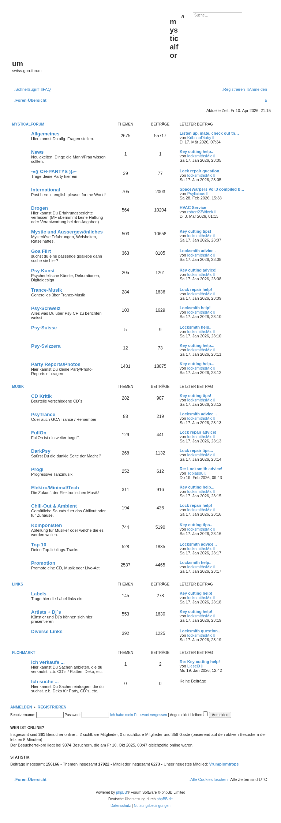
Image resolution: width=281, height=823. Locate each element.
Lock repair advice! (198, 432)
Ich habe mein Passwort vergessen (138, 715)
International (45, 189)
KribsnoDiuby (199, 137)
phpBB (121, 792)
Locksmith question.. (200, 631)
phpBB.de (165, 799)
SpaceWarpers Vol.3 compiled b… (212, 189)
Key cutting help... (197, 345)
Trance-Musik (46, 290)
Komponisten (46, 525)
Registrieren (52, 707)
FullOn (38, 432)
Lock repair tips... (196, 450)
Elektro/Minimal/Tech (55, 487)
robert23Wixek (200, 212)
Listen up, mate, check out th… (209, 133)
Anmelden (21, 707)
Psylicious (196, 193)
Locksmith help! (195, 308)
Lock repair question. (200, 171)
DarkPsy (40, 451)
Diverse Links (47, 631)
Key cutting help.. (196, 151)
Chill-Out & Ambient (54, 506)
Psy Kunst (43, 270)
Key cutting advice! (198, 270)
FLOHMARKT (23, 653)
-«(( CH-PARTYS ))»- (53, 171)
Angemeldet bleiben (189, 715)
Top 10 (38, 544)
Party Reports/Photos (55, 364)
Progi (37, 469)
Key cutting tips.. (196, 525)
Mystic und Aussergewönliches (67, 232)
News (37, 152)
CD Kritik (41, 396)
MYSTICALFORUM (28, 124)
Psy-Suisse (44, 327)
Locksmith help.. (195, 327)
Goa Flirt (41, 251)
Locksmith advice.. (198, 250)
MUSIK (18, 387)
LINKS (17, 584)
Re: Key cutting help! (200, 661)
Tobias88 (195, 473)
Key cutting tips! (195, 231)
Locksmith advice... (198, 414)
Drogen (39, 208)
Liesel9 (193, 666)
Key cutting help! (196, 593)
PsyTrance (43, 414)
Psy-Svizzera (46, 346)
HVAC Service (193, 207)
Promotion (43, 563)
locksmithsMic (199, 156)
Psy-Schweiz (45, 308)
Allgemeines (45, 133)
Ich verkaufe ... (48, 662)
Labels (38, 593)
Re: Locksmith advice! (201, 469)
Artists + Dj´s (46, 612)
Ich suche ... (45, 681)
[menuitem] (46, 89)
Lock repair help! (196, 289)
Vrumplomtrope (224, 764)
